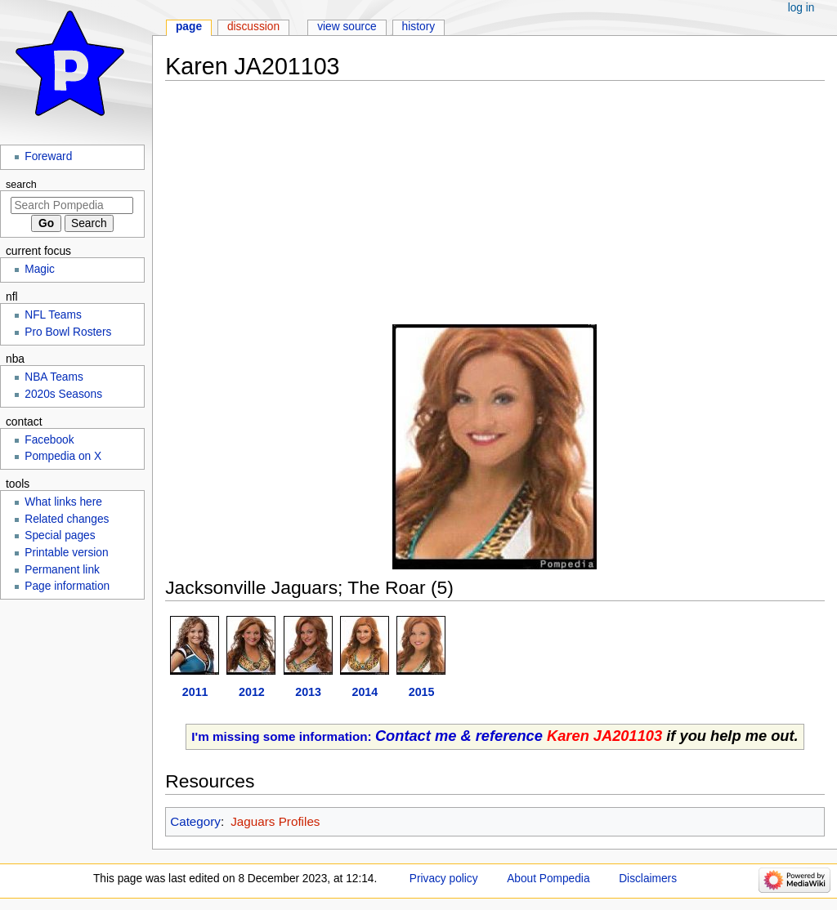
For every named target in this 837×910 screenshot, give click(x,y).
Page (189, 26)
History (419, 26)
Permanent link (62, 570)
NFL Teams (53, 315)
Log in (801, 8)
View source (347, 26)
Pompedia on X (63, 456)
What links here (63, 502)
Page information (67, 586)
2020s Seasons (63, 394)
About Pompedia (548, 878)
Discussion (253, 26)
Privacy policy (444, 878)
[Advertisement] (495, 210)
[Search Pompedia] (72, 205)
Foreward (48, 156)
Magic (40, 269)
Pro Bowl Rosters (68, 332)
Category (195, 821)
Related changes (67, 519)
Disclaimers (648, 878)
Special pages (60, 535)
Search (21, 184)
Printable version (66, 552)
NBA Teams (54, 377)
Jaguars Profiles (275, 821)
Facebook (49, 440)
